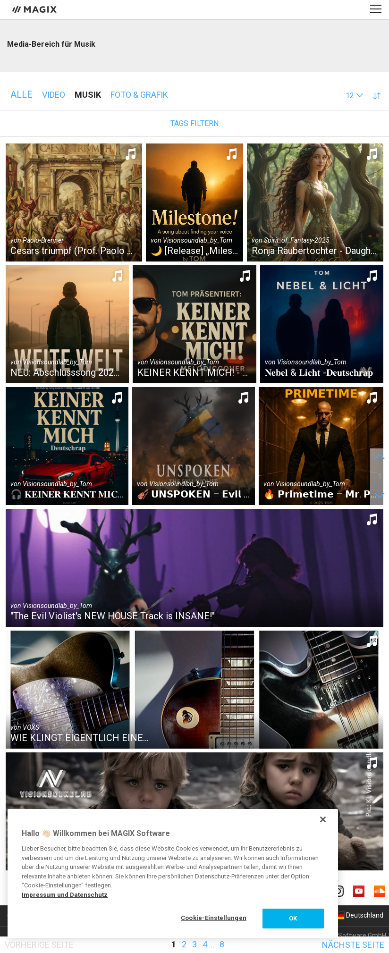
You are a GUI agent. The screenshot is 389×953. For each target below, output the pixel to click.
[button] (354, 95)
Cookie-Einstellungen (213, 917)
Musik (88, 95)
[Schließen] (323, 819)
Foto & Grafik (139, 95)
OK (293, 918)
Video (53, 95)
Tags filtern (194, 123)
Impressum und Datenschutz (65, 894)
